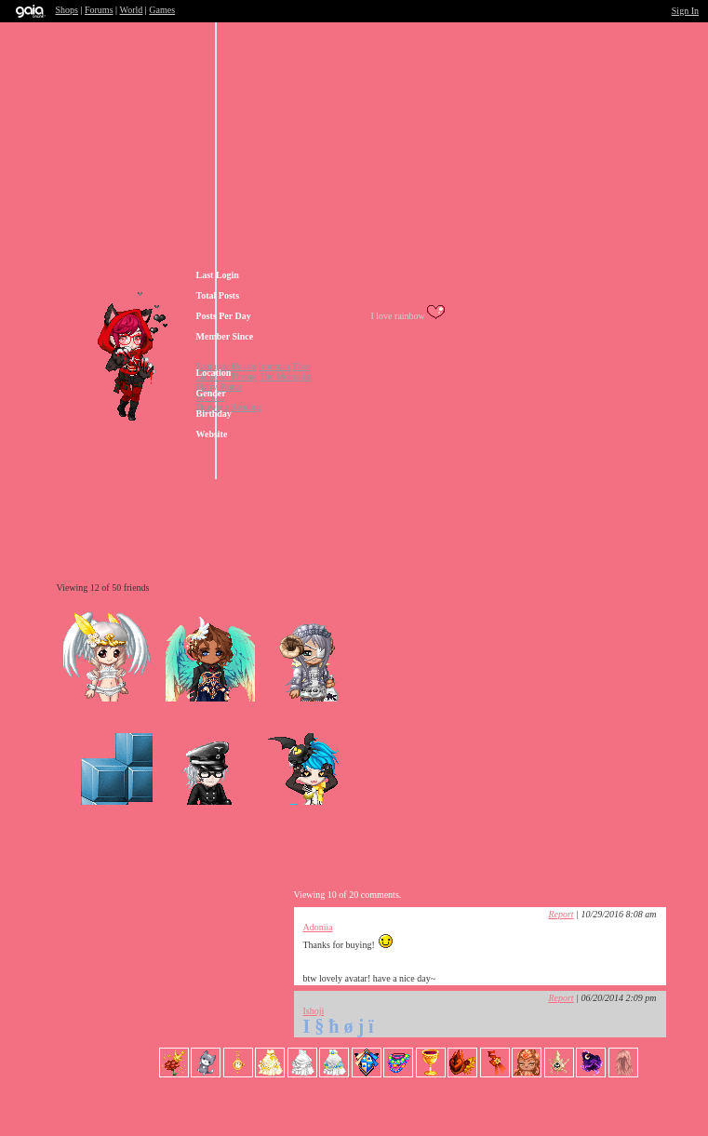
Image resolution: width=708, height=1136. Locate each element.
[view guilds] (494, 289)
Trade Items (488, 501)
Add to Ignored (590, 501)
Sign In (685, 11)
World (131, 10)
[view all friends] (89, 568)
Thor (301, 366)
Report (560, 914)
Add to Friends (265, 501)
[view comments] (359, 875)
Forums (99, 10)
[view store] (563, 289)
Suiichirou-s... (107, 728)
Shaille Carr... (312, 728)
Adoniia (318, 927)
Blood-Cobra (209, 607)
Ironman (274, 366)
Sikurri (108, 607)
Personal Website (294, 444)
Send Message (376, 501)
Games (162, 10)
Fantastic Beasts (226, 366)
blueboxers (210, 728)
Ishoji (314, 1011)
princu (313, 607)
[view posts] (426, 289)
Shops (67, 10)
